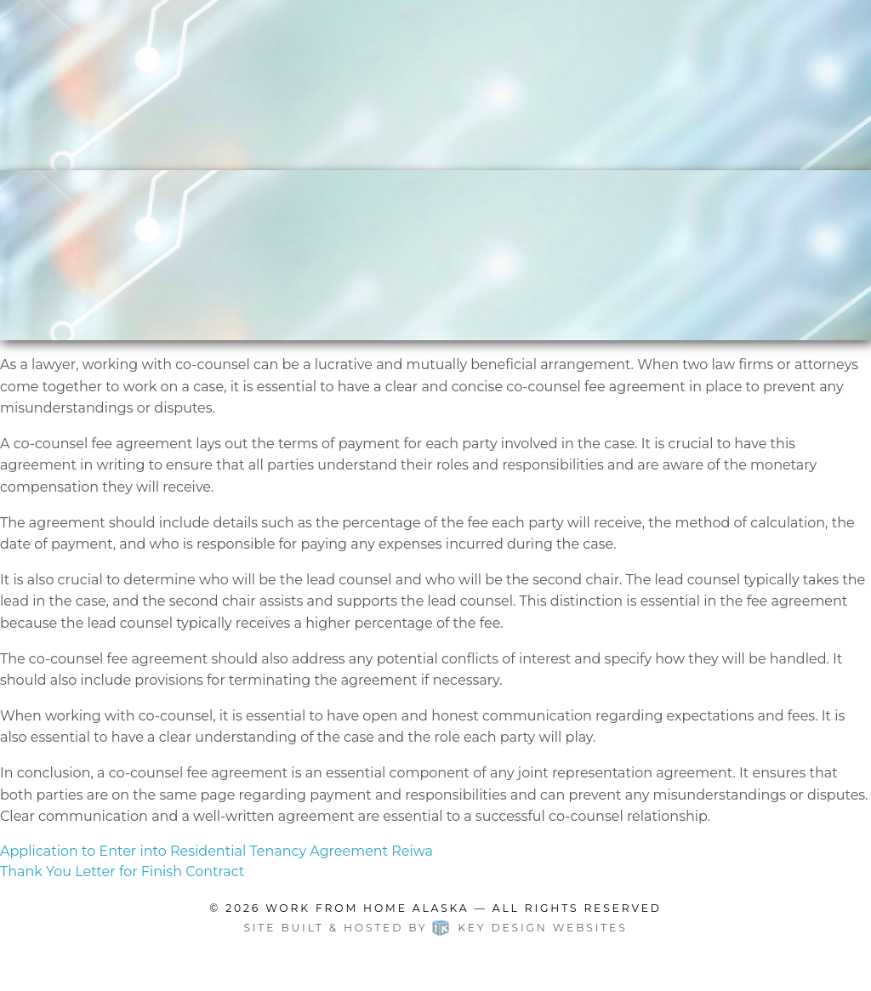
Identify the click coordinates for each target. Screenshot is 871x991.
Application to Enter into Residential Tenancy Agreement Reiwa (216, 851)
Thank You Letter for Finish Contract (122, 871)
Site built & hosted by (435, 927)
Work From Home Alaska (367, 908)
